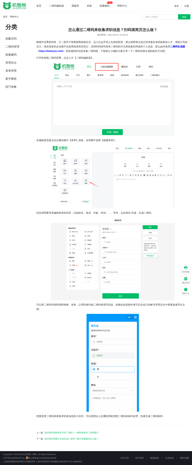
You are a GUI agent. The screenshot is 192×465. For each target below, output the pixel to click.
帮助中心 (122, 5)
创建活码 (11, 38)
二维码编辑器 (56, 5)
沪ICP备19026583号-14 (13, 458)
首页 (38, 5)
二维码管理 (12, 46)
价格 (89, 5)
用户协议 (139, 458)
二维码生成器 (177, 46)
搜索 (184, 17)
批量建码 (104, 5)
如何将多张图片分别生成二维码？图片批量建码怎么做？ (71, 439)
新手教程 (11, 78)
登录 (176, 6)
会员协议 (169, 458)
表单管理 (11, 70)
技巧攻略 (11, 86)
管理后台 (11, 62)
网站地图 (184, 458)
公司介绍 (124, 458)
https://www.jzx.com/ (51, 51)
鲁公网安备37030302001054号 (41, 458)
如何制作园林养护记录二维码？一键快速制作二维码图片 (71, 432)
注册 (186, 6)
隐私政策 (154, 458)
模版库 (75, 5)
